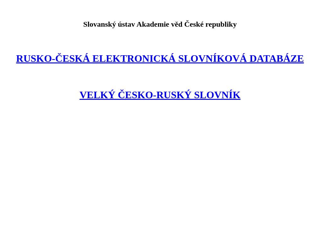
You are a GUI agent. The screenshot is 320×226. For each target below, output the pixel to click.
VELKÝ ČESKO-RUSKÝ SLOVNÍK (160, 94)
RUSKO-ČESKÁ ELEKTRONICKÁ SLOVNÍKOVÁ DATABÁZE (160, 58)
